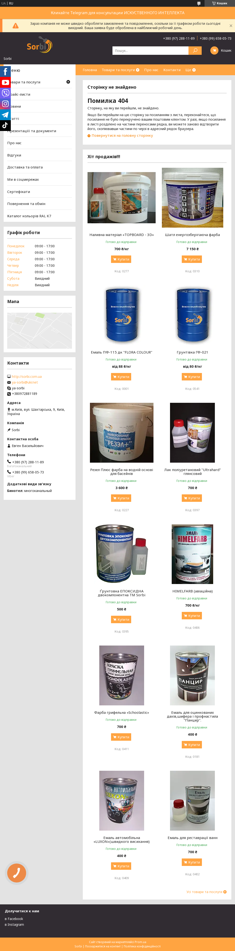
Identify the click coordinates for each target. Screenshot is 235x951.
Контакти (172, 69)
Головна (90, 69)
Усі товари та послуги (204, 892)
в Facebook (14, 918)
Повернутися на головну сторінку (122, 135)
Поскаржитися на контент (103, 946)
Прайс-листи (18, 94)
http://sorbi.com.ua (27, 376)
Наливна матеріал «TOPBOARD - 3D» (121, 234)
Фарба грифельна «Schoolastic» (121, 712)
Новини (14, 106)
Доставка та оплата (25, 167)
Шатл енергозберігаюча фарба (192, 234)
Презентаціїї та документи (31, 130)
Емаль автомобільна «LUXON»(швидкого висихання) (122, 839)
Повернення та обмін (26, 203)
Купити (123, 259)
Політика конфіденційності (142, 946)
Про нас (151, 69)
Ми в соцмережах (23, 179)
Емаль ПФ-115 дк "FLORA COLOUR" (121, 352)
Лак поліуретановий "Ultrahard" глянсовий (192, 471)
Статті (13, 118)
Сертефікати (18, 191)
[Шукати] (195, 50)
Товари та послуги (118, 69)
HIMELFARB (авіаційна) (192, 591)
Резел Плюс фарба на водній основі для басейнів (121, 471)
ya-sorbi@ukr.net (25, 382)
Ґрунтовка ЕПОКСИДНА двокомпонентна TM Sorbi (121, 593)
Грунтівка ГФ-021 (192, 352)
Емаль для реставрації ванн (192, 837)
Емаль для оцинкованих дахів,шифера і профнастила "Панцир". (192, 716)
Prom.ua (140, 942)
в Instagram (14, 924)
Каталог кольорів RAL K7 (29, 215)
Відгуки (14, 155)
